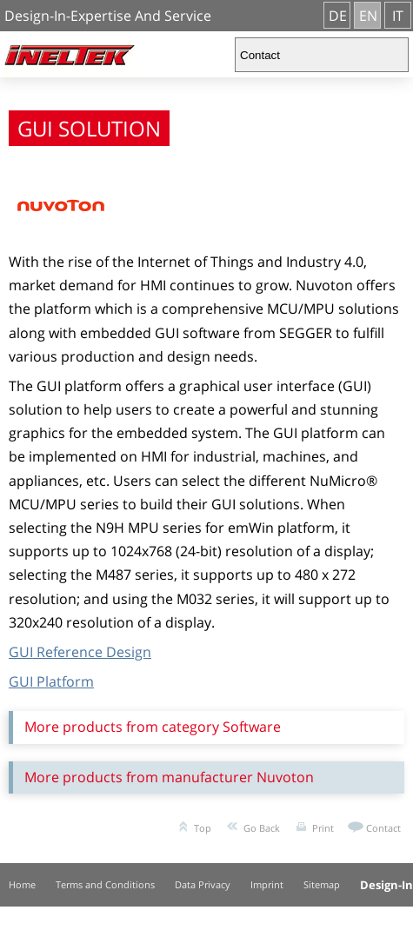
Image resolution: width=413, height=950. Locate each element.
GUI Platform (51, 681)
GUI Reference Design (80, 651)
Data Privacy (202, 884)
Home (22, 884)
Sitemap (321, 884)
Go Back (261, 827)
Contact (383, 827)
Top (202, 827)
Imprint (266, 884)
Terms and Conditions (105, 884)
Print (323, 827)
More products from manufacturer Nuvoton (169, 777)
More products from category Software (152, 726)
